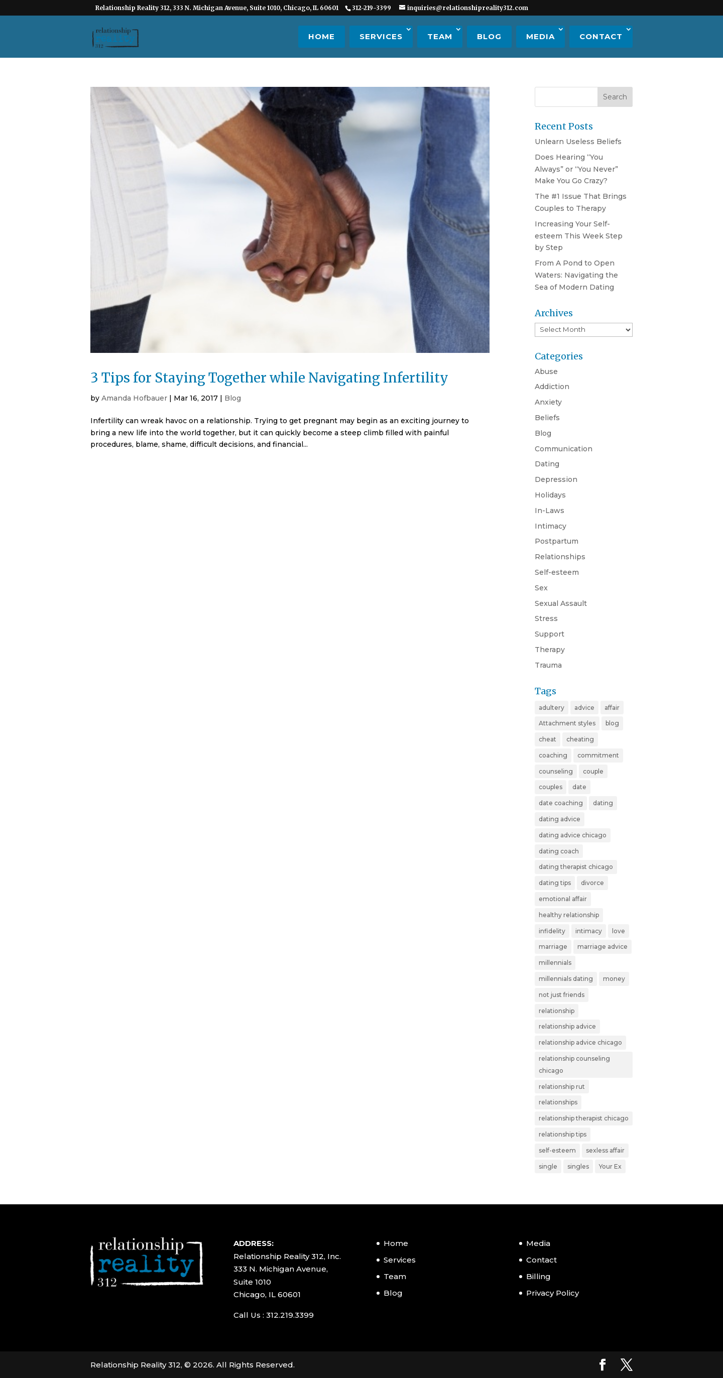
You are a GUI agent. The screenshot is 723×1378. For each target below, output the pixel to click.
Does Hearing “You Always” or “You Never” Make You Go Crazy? (576, 169)
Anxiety (548, 402)
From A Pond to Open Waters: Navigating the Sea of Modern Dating (576, 275)
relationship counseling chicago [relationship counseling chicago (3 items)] (574, 1064)
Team (439, 36)
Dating (547, 463)
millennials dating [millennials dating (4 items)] (566, 978)
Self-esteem (557, 572)
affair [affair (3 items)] (612, 707)
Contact (601, 36)
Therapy (550, 649)
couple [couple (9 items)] (593, 771)
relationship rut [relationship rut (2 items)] (562, 1086)
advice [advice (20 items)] (584, 707)
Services (381, 36)
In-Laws (549, 510)
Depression (556, 479)
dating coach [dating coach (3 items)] (559, 851)
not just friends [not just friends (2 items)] (561, 994)
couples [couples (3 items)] (550, 787)
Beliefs (547, 417)
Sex (541, 587)
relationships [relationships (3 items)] (558, 1102)
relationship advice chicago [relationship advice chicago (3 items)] (580, 1042)
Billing (538, 1276)
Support (549, 634)
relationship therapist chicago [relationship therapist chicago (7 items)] (584, 1118)
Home (321, 36)
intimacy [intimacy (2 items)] (588, 931)
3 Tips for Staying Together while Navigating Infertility (269, 377)
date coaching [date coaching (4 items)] (561, 803)
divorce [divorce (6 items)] (592, 883)
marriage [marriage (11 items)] (553, 946)
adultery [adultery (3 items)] (551, 707)
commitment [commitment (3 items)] (598, 755)
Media (540, 36)
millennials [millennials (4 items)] (555, 962)
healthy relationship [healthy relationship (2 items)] (569, 915)
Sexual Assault (561, 603)
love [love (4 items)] (618, 931)
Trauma (548, 665)
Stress (546, 618)
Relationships (560, 556)
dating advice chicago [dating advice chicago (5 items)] (573, 835)
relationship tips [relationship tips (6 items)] (562, 1134)
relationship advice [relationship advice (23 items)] (567, 1026)
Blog (489, 36)
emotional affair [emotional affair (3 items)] (563, 899)
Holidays (550, 494)
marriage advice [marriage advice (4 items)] (602, 946)
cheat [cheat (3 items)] (547, 739)
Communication (563, 448)
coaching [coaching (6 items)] (553, 755)
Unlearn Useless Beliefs (578, 141)
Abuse (546, 371)
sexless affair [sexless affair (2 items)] (605, 1150)
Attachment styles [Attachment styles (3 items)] (567, 723)
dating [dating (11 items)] (603, 803)
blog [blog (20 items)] (612, 723)
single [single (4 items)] (548, 1166)
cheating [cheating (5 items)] (580, 739)
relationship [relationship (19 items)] (556, 1011)
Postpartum (556, 541)
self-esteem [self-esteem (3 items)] (557, 1150)
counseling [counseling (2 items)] (556, 771)
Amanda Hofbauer (134, 398)
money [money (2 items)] (614, 978)
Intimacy (550, 526)
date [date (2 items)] (579, 787)
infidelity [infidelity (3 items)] (552, 931)
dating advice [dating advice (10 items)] (559, 819)
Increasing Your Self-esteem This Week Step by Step (579, 236)
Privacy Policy (552, 1293)
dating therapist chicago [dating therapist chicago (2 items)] (576, 866)
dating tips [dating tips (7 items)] (555, 883)
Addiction (552, 386)
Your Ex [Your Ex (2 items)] (610, 1166)
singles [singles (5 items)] (578, 1166)
